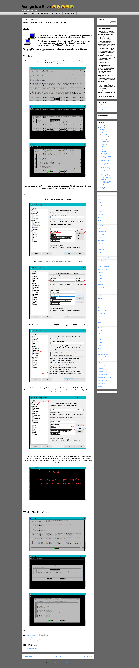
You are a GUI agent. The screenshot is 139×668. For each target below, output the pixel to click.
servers (100, 319)
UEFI (99, 336)
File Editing (101, 240)
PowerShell (101, 287)
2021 (101, 188)
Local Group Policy (103, 266)
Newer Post (28, 656)
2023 (101, 130)
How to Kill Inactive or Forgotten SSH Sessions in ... (106, 156)
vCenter (100, 342)
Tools (32, 13)
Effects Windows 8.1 (103, 231)
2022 (101, 132)
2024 (101, 127)
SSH (99, 322)
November (105, 137)
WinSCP (100, 386)
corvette (100, 214)
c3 (98, 208)
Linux (99, 263)
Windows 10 (101, 366)
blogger (100, 205)
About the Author (69, 13)
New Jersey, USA (35, 640)
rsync (99, 301)
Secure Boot (101, 313)
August (104, 144)
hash (99, 246)
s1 (98, 304)
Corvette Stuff (56, 13)
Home (25, 13)
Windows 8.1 (101, 371)
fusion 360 (101, 243)
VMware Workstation (104, 357)
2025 (101, 125)
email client (101, 234)
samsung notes (102, 310)
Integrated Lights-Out (104, 258)
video (99, 345)
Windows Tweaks (43, 13)
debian (100, 217)
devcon (100, 220)
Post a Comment (31, 648)
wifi (99, 363)
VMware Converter (103, 354)
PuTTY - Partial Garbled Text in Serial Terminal (106, 176)
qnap (99, 293)
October (104, 139)
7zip (99, 199)
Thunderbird (101, 328)
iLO (99, 255)
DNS (99, 223)
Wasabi (100, 360)
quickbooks (101, 296)
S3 (99, 307)
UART (100, 333)
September (105, 141)
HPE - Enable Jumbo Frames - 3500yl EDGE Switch (106, 163)
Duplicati (100, 226)
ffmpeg (100, 237)
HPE (99, 252)
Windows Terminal (103, 380)
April (103, 149)
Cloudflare (101, 211)
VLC (99, 348)
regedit (100, 298)
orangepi (100, 278)
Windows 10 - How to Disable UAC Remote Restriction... (106, 170)
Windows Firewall (103, 374)
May (103, 146)
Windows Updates (103, 383)
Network (100, 272)
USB (99, 339)
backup (100, 202)
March (103, 151)
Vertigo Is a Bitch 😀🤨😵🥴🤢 (48, 7)
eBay (99, 228)
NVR (99, 275)
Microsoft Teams (102, 269)
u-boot (100, 331)
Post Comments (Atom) (62, 663)
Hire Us (100, 105)
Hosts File (101, 249)
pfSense (100, 284)
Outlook (100, 281)
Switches (100, 325)
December (105, 134)
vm (99, 351)
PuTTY (30, 638)
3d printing (101, 196)
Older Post (88, 656)
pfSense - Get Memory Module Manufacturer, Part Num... (106, 182)
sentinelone (101, 316)
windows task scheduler (104, 377)
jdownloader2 (102, 261)
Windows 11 (101, 368)
